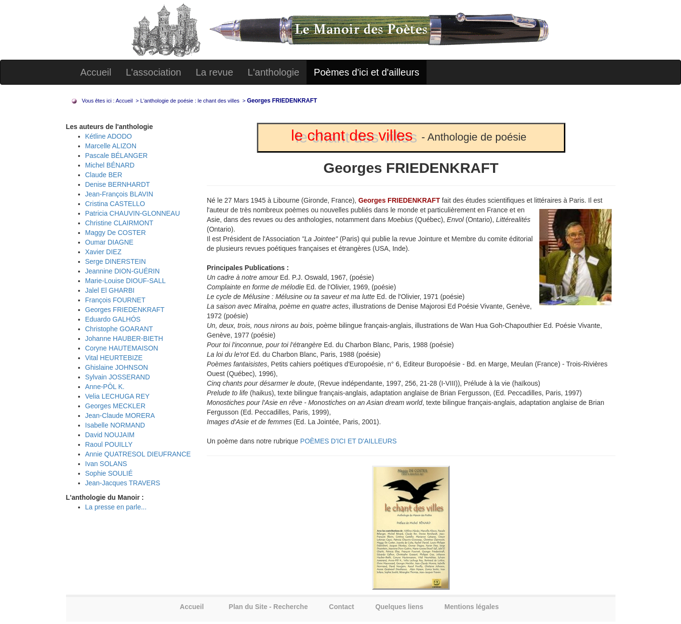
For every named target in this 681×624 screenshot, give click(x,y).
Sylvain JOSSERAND (117, 377)
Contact (341, 607)
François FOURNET (115, 300)
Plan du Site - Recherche (268, 607)
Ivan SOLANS (106, 464)
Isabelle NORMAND (115, 425)
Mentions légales (471, 607)
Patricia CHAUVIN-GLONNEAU (132, 213)
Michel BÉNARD (110, 165)
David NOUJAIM (110, 435)
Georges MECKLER (115, 406)
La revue (214, 72)
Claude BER (103, 175)
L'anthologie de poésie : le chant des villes (190, 101)
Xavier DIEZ (103, 252)
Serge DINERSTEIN (115, 261)
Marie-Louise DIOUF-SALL (125, 281)
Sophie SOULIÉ (109, 473)
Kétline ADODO (108, 136)
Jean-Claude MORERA (120, 415)
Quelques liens (399, 607)
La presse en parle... (116, 507)
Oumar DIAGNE (109, 242)
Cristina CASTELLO (115, 204)
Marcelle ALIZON (111, 146)
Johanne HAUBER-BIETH (124, 338)
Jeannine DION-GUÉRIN (122, 271)
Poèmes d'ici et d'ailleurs (366, 72)
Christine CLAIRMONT (119, 223)
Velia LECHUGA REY (117, 396)
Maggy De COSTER (115, 232)
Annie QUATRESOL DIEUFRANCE (138, 454)
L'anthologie (273, 72)
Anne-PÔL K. (105, 386)
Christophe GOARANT (119, 329)
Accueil (95, 72)
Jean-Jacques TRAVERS (122, 483)
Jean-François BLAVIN (119, 194)
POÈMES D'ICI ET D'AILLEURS (348, 441)
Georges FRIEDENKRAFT (125, 309)
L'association (153, 72)
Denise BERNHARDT (117, 184)
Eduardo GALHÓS (113, 319)
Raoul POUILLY (109, 444)
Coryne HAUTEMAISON (122, 348)
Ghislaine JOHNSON (116, 367)
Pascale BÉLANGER (116, 155)
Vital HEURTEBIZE (114, 358)
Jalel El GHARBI (110, 290)
